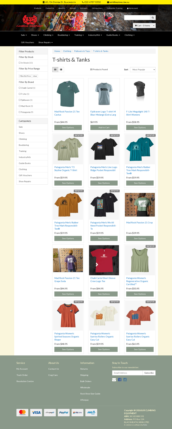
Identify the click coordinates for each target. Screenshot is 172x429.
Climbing (48, 35)
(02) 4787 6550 (91, 2)
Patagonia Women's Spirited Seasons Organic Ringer (66, 336)
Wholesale (85, 387)
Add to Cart (104, 127)
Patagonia (27, 112)
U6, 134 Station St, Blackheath (59, 2)
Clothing (130, 35)
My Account (22, 369)
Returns (84, 369)
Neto (145, 425)
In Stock (27, 62)
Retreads (83, 8)
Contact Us (50, 8)
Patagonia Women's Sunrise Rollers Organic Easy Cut (102, 336)
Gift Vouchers (97, 8)
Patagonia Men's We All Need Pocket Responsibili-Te (103, 225)
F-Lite (25, 94)
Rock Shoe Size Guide (90, 393)
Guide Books (113, 35)
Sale (24, 35)
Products (37, 8)
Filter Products (26, 51)
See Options (68, 127)
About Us (62, 8)
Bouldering (64, 35)
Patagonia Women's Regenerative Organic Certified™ (137, 281)
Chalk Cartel (28, 88)
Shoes (35, 35)
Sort (126, 69)
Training (79, 35)
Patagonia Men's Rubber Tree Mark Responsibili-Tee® (138, 170)
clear (35, 76)
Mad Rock (27, 106)
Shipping (84, 375)
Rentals (73, 8)
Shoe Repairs (46, 42)
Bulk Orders (85, 381)
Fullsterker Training (114, 8)
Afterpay (84, 400)
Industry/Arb (95, 35)
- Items (142, 25)
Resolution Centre (25, 381)
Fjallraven (26, 100)
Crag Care (53, 375)
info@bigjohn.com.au (118, 2)
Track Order (22, 375)
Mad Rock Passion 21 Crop (139, 222)
